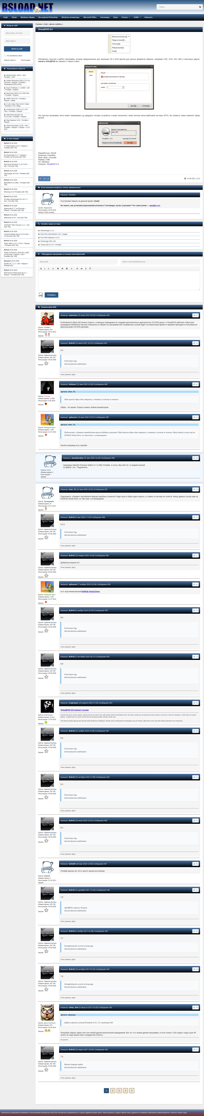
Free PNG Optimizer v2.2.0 (50, 238)
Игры (115, 17)
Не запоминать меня (14, 56)
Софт (5, 17)
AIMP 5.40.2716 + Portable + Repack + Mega (15, 99)
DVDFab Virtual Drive (90, 591)
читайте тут (154, 205)
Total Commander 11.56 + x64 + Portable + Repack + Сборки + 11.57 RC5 (17, 127)
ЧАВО (136, 17)
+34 (44, 178)
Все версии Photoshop (48, 17)
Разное (125, 17)
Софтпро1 (73, 703)
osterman (73, 315)
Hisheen (72, 384)
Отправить (51, 295)
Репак (14, 17)
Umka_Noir (74, 1007)
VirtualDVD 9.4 (53, 164)
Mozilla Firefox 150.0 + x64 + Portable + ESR (15, 76)
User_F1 (72, 489)
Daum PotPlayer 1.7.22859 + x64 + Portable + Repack (17, 89)
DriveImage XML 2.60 (48, 241)
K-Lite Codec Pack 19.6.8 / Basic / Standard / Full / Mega (16, 105)
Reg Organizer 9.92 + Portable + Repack (16, 121)
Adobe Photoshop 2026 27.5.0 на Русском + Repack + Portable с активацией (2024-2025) (17, 82)
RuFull (72, 343)
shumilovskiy (77, 458)
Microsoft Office (89, 17)
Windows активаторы (70, 17)
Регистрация (25, 60)
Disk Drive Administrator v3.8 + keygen (54, 234)
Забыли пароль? (10, 60)
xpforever (73, 417)
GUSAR (72, 864)
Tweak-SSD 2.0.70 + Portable (50, 245)
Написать (148, 17)
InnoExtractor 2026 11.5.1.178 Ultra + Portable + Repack (15, 110)
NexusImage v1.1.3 (47, 231)
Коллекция (104, 17)
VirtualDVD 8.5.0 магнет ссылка (75, 710)
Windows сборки (28, 17)
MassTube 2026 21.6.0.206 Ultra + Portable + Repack (16, 94)
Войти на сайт (17, 49)
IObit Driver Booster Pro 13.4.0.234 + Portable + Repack (15, 116)
